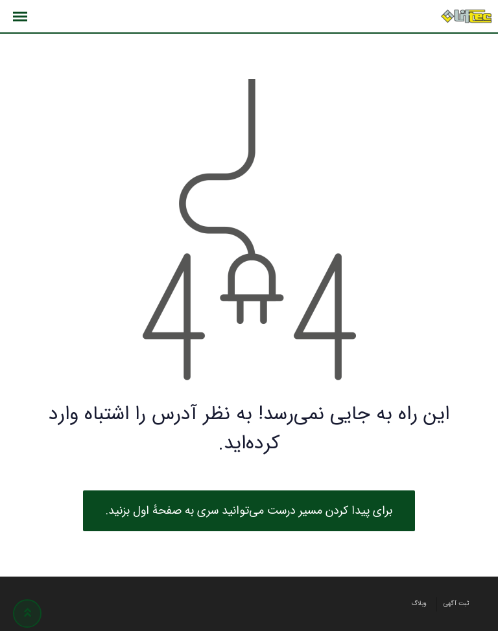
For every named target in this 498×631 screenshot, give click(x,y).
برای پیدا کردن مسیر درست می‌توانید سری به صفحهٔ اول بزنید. (249, 510)
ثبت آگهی (456, 603)
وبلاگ (419, 603)
